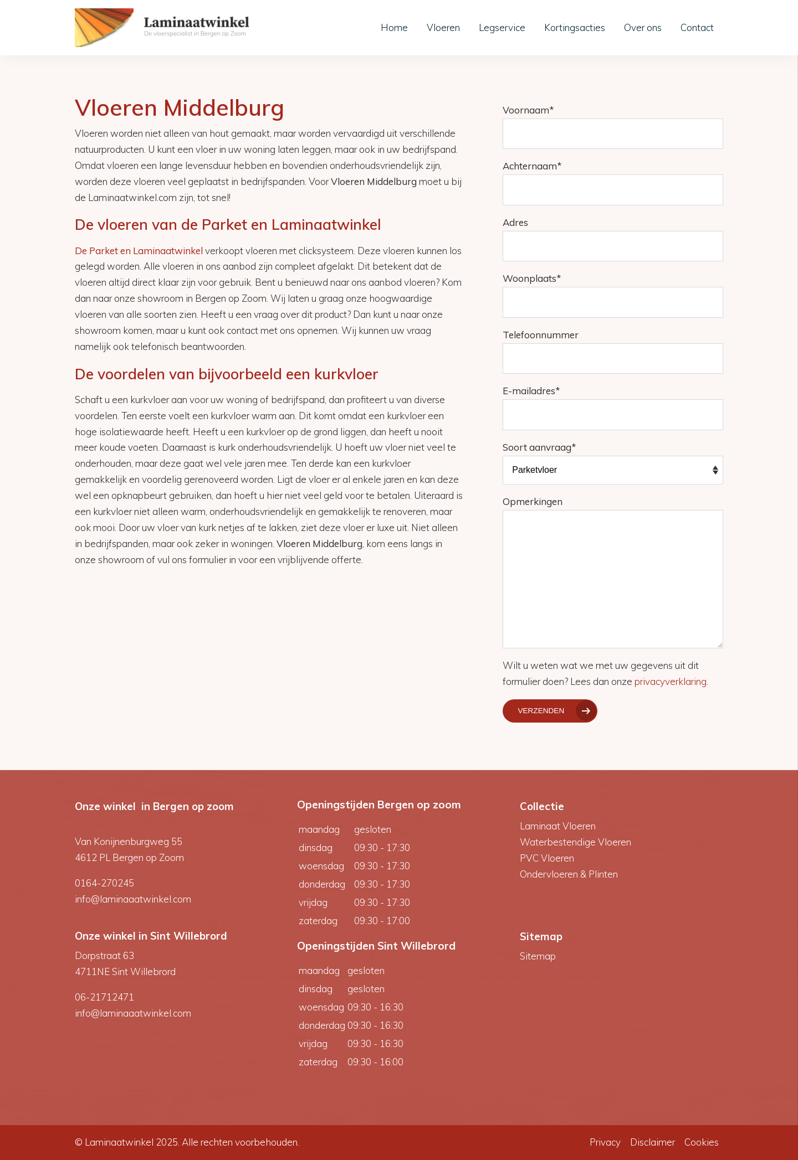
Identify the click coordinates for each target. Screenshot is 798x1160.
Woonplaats (532, 278)
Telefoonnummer (541, 335)
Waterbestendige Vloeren (575, 842)
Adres (515, 222)
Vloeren (443, 27)
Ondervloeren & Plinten (569, 874)
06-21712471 (104, 997)
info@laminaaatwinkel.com (133, 899)
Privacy (605, 1142)
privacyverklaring (671, 681)
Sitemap (538, 956)
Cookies (701, 1142)
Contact (697, 27)
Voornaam (528, 110)
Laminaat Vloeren (558, 826)
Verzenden (541, 711)
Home (394, 27)
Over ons (643, 27)
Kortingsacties (574, 27)
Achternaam (532, 166)
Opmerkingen (532, 501)
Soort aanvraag (539, 447)
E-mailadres (531, 390)
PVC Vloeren (547, 858)
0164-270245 (104, 883)
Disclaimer (652, 1142)
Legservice (502, 27)
